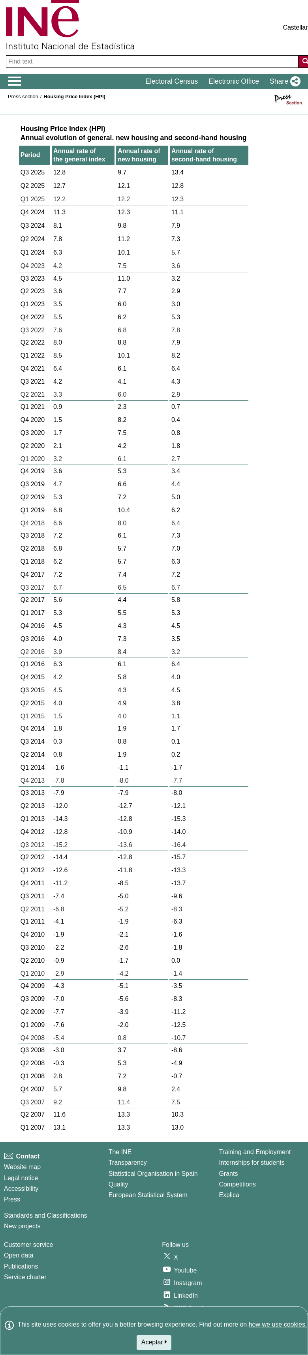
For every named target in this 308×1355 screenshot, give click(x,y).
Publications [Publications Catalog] (21, 1266)
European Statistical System (148, 1195)
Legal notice (21, 1178)
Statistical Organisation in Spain (153, 1173)
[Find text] (153, 61)
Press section (23, 96)
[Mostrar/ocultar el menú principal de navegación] (15, 81)
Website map (22, 1167)
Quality (118, 1184)
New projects (22, 1226)
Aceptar (154, 1342)
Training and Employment (255, 1152)
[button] (283, 81)
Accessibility (21, 1188)
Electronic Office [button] (233, 81)
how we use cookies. (278, 1324)
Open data (19, 1255)
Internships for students (251, 1162)
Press (12, 1199)
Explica (229, 1195)
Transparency (128, 1162)
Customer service (28, 1244)
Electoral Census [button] (171, 81)
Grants (228, 1173)
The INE (120, 1152)
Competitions (237, 1184)
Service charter (25, 1277)
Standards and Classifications (45, 1215)
